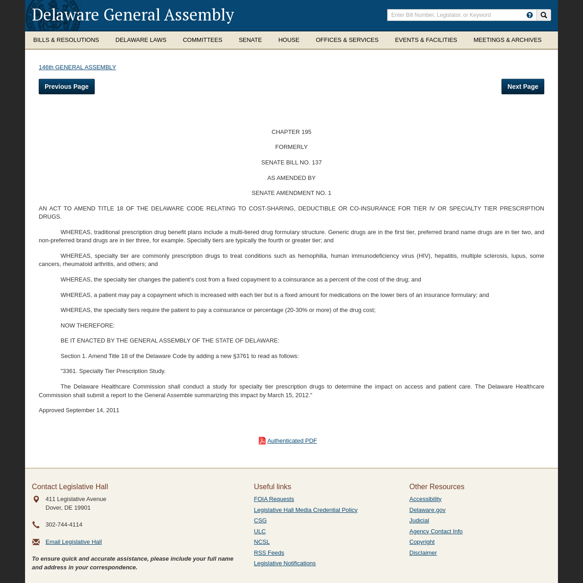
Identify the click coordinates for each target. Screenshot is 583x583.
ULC (260, 531)
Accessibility (425, 499)
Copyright (422, 541)
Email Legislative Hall (74, 541)
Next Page (522, 86)
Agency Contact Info (436, 531)
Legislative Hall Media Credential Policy (306, 509)
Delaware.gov (427, 509)
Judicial (419, 520)
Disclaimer (423, 552)
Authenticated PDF (292, 440)
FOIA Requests (274, 499)
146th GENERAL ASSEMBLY (77, 67)
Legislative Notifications (285, 563)
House (288, 39)
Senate (250, 39)
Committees (202, 39)
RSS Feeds (269, 552)
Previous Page (67, 86)
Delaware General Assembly (133, 14)
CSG (260, 520)
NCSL (262, 541)
